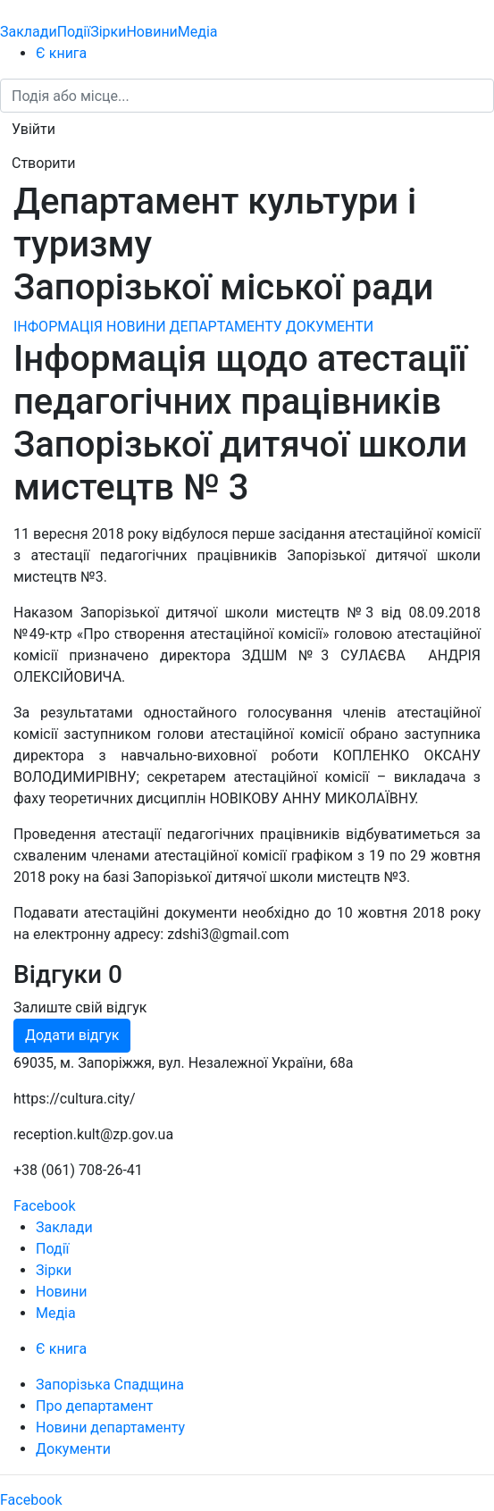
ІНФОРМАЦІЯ (58, 326)
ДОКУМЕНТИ (329, 326)
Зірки (108, 31)
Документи (73, 1448)
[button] (33, 130)
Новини (151, 31)
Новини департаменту (110, 1427)
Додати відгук (72, 1035)
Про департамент (94, 1406)
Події (73, 31)
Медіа (198, 31)
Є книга (61, 53)
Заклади (28, 31)
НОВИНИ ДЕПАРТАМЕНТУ (194, 326)
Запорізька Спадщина (110, 1384)
